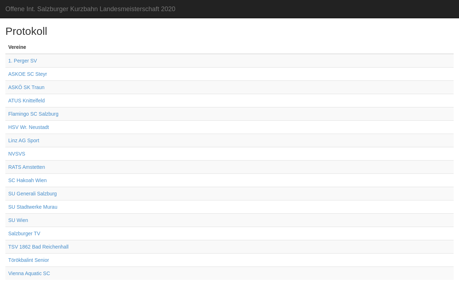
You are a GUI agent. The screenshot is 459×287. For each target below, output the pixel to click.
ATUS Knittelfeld (26, 100)
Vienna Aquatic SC (29, 273)
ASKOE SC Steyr (27, 74)
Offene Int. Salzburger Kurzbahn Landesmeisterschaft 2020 (90, 9)
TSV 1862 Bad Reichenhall (38, 247)
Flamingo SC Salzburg (33, 114)
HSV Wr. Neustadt (28, 127)
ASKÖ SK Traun (26, 87)
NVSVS (16, 154)
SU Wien (18, 220)
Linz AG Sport (23, 140)
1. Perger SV (22, 61)
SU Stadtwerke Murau (32, 207)
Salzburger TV (24, 233)
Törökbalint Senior (28, 260)
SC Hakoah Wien (27, 180)
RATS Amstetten (26, 167)
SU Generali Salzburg (32, 193)
